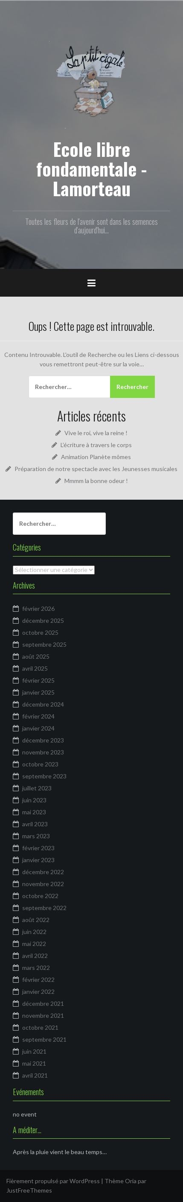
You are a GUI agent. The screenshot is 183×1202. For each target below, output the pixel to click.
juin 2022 (34, 931)
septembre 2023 (44, 776)
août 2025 (35, 656)
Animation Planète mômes (96, 456)
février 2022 (38, 979)
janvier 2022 (38, 991)
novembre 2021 (43, 1015)
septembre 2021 (44, 1039)
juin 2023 (34, 800)
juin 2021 (34, 1051)
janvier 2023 (38, 859)
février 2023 (38, 847)
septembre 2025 (44, 644)
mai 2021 (34, 1063)
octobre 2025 (40, 632)
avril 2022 (35, 955)
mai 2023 (34, 812)
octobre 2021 (40, 1027)
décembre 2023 (43, 740)
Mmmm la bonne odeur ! (96, 480)
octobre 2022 (40, 895)
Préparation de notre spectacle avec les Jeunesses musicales (96, 468)
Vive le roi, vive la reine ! (96, 432)
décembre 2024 (43, 704)
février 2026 (38, 608)
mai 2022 (34, 943)
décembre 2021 (43, 1003)
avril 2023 (35, 824)
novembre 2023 (43, 752)
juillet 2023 (37, 788)
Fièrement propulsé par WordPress (53, 1180)
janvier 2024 (38, 728)
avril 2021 (35, 1075)
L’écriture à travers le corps (96, 444)
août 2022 (35, 919)
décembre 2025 (43, 620)
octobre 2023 (40, 764)
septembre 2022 (44, 907)
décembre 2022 (43, 871)
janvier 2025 (38, 692)
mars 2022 (36, 967)
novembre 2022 (43, 883)
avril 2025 (35, 668)
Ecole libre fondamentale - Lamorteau (91, 168)
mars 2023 (36, 836)
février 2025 (38, 680)
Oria (131, 1180)
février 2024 (38, 716)
